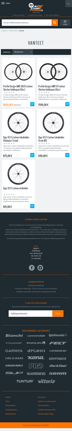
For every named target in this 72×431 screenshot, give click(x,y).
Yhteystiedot (10, 408)
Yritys (7, 404)
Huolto (7, 400)
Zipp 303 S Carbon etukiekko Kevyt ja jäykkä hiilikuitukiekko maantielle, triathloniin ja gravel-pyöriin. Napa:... (17, 201)
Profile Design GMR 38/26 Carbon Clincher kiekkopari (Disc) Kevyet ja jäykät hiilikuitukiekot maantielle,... (16, 97)
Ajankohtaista (10, 416)
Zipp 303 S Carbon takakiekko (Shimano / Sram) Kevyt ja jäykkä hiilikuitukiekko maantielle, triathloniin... (18, 149)
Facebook (42, 400)
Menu (5, 3)
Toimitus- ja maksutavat (47, 404)
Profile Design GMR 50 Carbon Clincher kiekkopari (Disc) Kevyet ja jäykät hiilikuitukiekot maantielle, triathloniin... (53, 97)
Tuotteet (4, 31)
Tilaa (57, 316)
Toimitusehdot (43, 408)
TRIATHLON (13, 31)
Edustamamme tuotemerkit (36, 333)
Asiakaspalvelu (11, 412)
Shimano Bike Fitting (45, 416)
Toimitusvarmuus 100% (47, 412)
